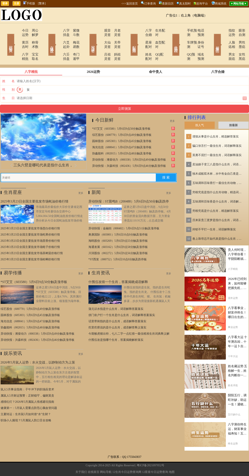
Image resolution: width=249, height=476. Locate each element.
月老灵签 (115, 30)
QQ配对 (155, 45)
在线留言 (93, 459)
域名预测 (198, 45)
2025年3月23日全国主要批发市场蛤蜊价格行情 (30, 246)
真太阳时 (185, 3)
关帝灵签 (115, 38)
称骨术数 (32, 38)
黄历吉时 (16, 38)
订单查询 (150, 3)
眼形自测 (239, 30)
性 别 (8, 76)
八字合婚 (140, 30)
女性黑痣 (239, 45)
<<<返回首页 (129, 3)
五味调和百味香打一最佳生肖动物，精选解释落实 (218, 170)
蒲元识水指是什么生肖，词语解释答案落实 (115, 295)
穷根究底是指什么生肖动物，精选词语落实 (218, 179)
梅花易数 (74, 38)
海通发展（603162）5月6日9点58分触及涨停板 (118, 234)
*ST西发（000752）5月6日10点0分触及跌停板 (117, 246)
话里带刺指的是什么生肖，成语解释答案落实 (117, 308)
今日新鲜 (104, 107)
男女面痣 (223, 45)
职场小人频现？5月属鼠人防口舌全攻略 (26, 407)
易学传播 (13, 259)
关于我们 (81, 459)
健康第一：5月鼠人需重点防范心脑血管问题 (29, 395)
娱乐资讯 (13, 340)
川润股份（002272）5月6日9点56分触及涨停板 (118, 240)
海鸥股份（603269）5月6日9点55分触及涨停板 (118, 227)
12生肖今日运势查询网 (126, 459)
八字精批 (16, 45)
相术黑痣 (211, 39)
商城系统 (220, 3)
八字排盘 (57, 30)
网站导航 (106, 459)
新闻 (96, 179)
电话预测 (198, 30)
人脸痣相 (223, 38)
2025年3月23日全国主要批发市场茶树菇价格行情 (32, 240)
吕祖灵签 (99, 45)
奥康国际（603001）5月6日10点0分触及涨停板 (118, 221)
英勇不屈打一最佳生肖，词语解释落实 (217, 142)
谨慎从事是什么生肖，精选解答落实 (215, 123)
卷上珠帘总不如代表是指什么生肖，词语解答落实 (218, 225)
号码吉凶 (170, 39)
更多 (172, 108)
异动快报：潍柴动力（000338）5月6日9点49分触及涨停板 (129, 146)
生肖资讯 (101, 259)
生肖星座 (13, 179)
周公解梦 (32, 30)
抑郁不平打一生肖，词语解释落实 (214, 216)
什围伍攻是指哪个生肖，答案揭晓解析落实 (115, 326)
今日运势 (16, 30)
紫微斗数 (74, 30)
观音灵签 (99, 30)
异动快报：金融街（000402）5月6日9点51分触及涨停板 (123, 215)
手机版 (29, 3)
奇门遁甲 (74, 45)
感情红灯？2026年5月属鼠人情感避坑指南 (27, 388)
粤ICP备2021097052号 (150, 452)
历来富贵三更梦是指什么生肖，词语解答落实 (218, 207)
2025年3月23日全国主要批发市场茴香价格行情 (30, 227)
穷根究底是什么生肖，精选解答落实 (215, 197)
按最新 (233, 112)
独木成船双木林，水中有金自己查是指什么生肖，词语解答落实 (218, 160)
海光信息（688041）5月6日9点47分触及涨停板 (121, 134)
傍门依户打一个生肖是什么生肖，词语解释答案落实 (121, 302)
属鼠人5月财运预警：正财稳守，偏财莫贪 (27, 382)
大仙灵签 (99, 38)
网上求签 (87, 39)
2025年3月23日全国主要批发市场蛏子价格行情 (30, 234)
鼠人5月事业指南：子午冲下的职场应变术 (27, 376)
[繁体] (42, 3)
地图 (172, 459)
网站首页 (5, 39)
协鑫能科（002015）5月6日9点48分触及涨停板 (121, 140)
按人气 (199, 112)
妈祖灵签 (115, 45)
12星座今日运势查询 (155, 459)
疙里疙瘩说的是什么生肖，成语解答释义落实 (117, 314)
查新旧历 (168, 3)
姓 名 (8, 68)
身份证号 (198, 38)
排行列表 (197, 104)
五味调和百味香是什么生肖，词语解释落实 (218, 188)
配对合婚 (129, 39)
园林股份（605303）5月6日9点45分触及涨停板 (121, 128)
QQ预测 (181, 45)
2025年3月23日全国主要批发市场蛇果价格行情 (30, 221)
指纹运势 (223, 30)
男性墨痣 (239, 38)
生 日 (8, 85)
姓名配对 (140, 45)
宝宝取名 (32, 45)
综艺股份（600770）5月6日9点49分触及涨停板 (121, 121)
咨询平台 (202, 3)
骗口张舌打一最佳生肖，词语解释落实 (217, 132)
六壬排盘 (57, 45)
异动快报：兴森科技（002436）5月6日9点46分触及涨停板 (129, 152)
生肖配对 (156, 30)
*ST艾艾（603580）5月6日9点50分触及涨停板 (121, 115)
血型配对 (156, 38)
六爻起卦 (57, 38)
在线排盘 (46, 39)
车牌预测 (181, 38)
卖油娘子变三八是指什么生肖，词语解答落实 (218, 151)
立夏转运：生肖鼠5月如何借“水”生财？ (26, 401)
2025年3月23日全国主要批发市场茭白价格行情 (30, 215)
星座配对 (140, 38)
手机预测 (181, 30)
